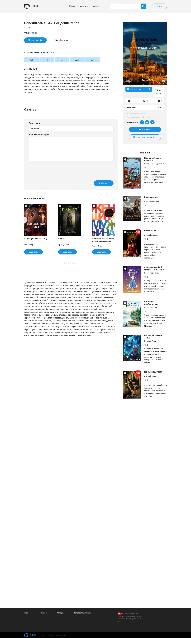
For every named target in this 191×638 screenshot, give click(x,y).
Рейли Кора (29, 244)
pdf (92, 60)
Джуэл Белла (150, 377)
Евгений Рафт (150, 342)
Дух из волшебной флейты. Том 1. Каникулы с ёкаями (153, 269)
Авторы (84, 6)
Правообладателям (82, 613)
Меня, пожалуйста (153, 373)
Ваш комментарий (39, 134)
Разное (34, 33)
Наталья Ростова (151, 201)
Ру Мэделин (63, 244)
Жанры (97, 6)
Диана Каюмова (151, 235)
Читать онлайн (35, 40)
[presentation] (47, 169)
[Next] (115, 220)
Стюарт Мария (150, 308)
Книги (72, 6)
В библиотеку (61, 40)
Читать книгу (145, 129)
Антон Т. (28, 27)
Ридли (35, 5)
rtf (47, 60)
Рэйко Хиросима (151, 275)
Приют (61, 239)
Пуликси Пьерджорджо (154, 164)
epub (77, 60)
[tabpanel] (36, 229)
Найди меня (150, 231)
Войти (159, 6)
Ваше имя (34, 123)
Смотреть (33, 252)
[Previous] (24, 220)
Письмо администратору (145, 137)
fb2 (31, 60)
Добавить (103, 183)
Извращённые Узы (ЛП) (35, 239)
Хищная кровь (151, 197)
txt (62, 60)
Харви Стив (97, 246)
